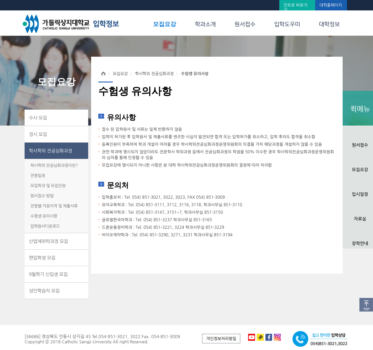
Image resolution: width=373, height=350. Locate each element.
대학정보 (329, 24)
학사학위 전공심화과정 (50, 150)
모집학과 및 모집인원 (48, 186)
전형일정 (37, 176)
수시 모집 (38, 117)
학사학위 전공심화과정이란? (54, 165)
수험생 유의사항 (43, 216)
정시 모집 (38, 134)
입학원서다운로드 (45, 226)
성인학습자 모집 (44, 290)
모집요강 (164, 24)
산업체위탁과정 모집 (48, 241)
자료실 (360, 219)
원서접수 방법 (41, 196)
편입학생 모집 (42, 257)
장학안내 (360, 243)
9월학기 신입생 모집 (48, 274)
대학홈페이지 (331, 5)
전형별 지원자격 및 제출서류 (53, 206)
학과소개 (205, 24)
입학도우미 (287, 24)
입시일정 (360, 194)
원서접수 (244, 24)
